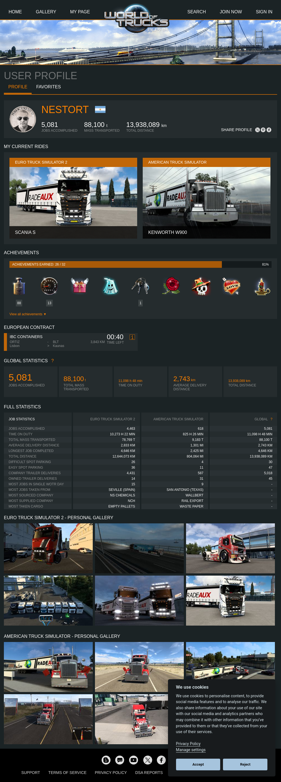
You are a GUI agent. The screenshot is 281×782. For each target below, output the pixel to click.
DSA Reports (149, 772)
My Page (80, 11)
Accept (198, 764)
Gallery (46, 11)
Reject (245, 764)
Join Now (231, 11)
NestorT (65, 109)
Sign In (264, 11)
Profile (17, 86)
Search (196, 11)
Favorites (48, 86)
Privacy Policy (111, 772)
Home (15, 11)
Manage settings (191, 750)
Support (30, 772)
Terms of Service (67, 772)
